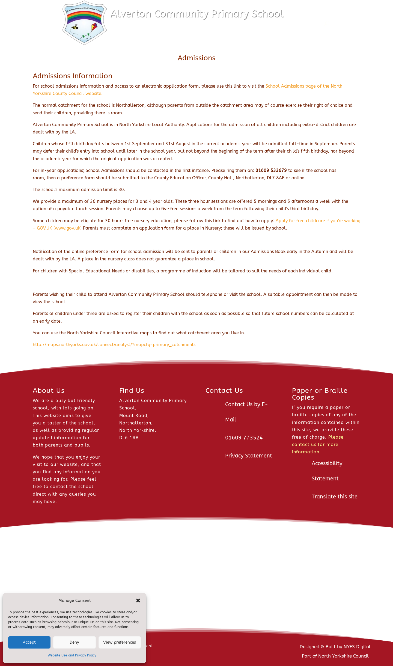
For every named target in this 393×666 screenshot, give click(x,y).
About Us (169, 23)
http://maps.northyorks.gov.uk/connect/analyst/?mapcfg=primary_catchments (114, 344)
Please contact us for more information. (318, 444)
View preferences (119, 642)
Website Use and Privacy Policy (72, 655)
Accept (29, 642)
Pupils (227, 23)
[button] (138, 600)
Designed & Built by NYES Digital (335, 646)
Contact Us (309, 23)
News (141, 23)
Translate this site (335, 496)
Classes (200, 23)
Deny (74, 642)
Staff (279, 23)
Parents (254, 23)
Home (122, 23)
